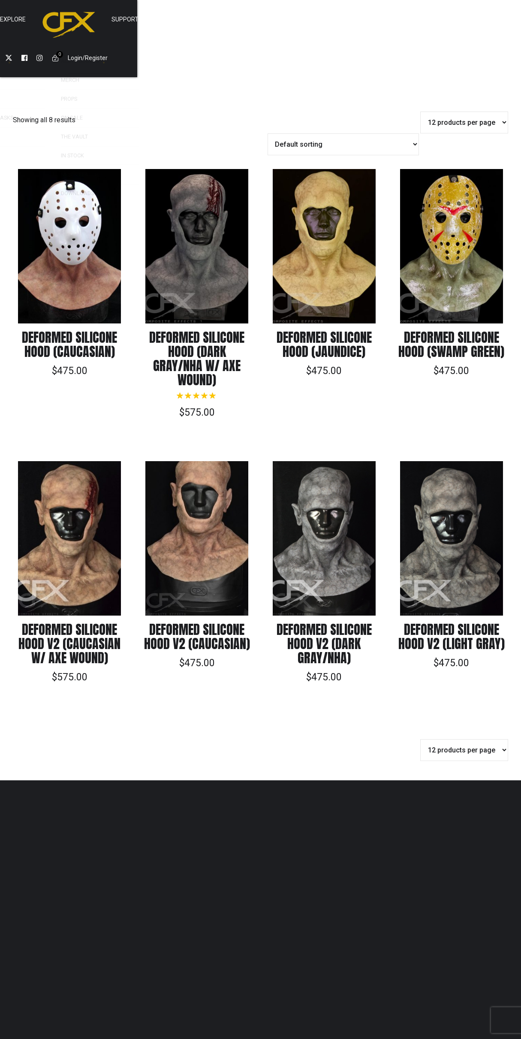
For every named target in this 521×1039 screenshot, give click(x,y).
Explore (205, 19)
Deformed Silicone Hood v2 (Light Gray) (451, 598)
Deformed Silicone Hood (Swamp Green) (451, 306)
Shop (167, 19)
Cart (355, 19)
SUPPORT (317, 19)
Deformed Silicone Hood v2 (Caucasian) (197, 598)
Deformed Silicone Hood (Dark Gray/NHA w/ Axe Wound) (196, 320)
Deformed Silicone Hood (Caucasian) (69, 306)
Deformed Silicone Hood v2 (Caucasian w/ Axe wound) (69, 605)
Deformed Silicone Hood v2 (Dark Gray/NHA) (324, 605)
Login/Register (414, 19)
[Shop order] (343, 106)
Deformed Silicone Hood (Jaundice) (324, 306)
